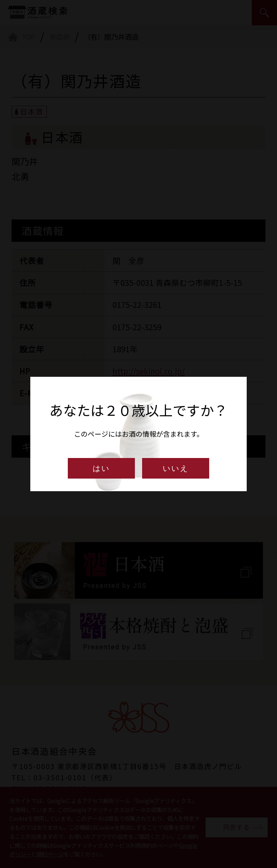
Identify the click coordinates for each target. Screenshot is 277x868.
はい (101, 468)
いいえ (176, 468)
